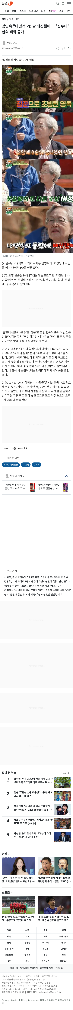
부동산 (27, 942)
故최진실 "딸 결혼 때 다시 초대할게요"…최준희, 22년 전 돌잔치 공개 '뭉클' (33, 810)
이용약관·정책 (46, 968)
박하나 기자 (12, 43)
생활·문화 (9, 948)
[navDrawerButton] (69, 3)
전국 (9, 936)
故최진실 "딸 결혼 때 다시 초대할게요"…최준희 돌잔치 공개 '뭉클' (37, 590)
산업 (9, 942)
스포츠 (6, 892)
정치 (9, 930)
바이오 (64, 942)
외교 (27, 936)
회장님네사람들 (10, 465)
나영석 (26, 465)
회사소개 (14, 968)
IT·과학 (45, 942)
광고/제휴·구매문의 (29, 968)
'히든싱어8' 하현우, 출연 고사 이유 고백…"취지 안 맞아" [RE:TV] (15, 486)
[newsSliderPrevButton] (61, 773)
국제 (64, 930)
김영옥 (36, 465)
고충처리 (59, 968)
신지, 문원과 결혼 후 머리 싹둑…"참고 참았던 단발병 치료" (34, 594)
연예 (4, 19)
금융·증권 (63, 936)
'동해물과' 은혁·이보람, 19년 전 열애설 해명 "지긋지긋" (32, 585)
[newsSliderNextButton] (68, 773)
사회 (27, 930)
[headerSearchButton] (57, 3)
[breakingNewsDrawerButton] (62, 3)
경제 (46, 930)
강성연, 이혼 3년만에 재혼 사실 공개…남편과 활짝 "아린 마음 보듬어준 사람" (33, 782)
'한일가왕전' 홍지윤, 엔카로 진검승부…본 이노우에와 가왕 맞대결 (49, 486)
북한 (46, 936)
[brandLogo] (7, 3)
